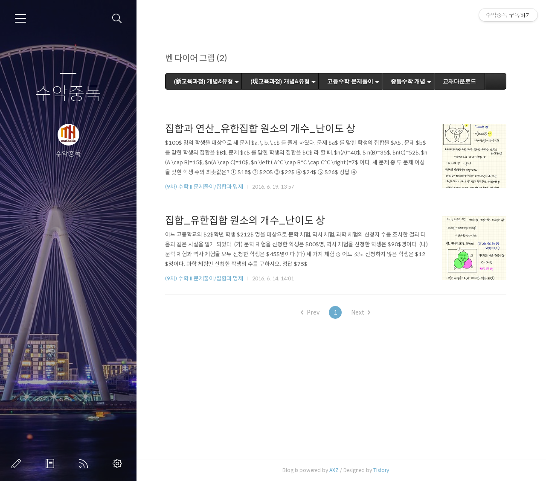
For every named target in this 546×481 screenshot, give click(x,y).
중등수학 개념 (408, 81)
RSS (85, 463)
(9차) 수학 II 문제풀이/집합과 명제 (204, 186)
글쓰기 (18, 463)
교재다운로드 (459, 81)
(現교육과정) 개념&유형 (280, 81)
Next (361, 312)
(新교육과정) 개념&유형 (203, 81)
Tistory (381, 470)
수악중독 (68, 94)
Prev (310, 312)
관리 (119, 463)
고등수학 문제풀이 (351, 81)
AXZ (334, 470)
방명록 (51, 463)
